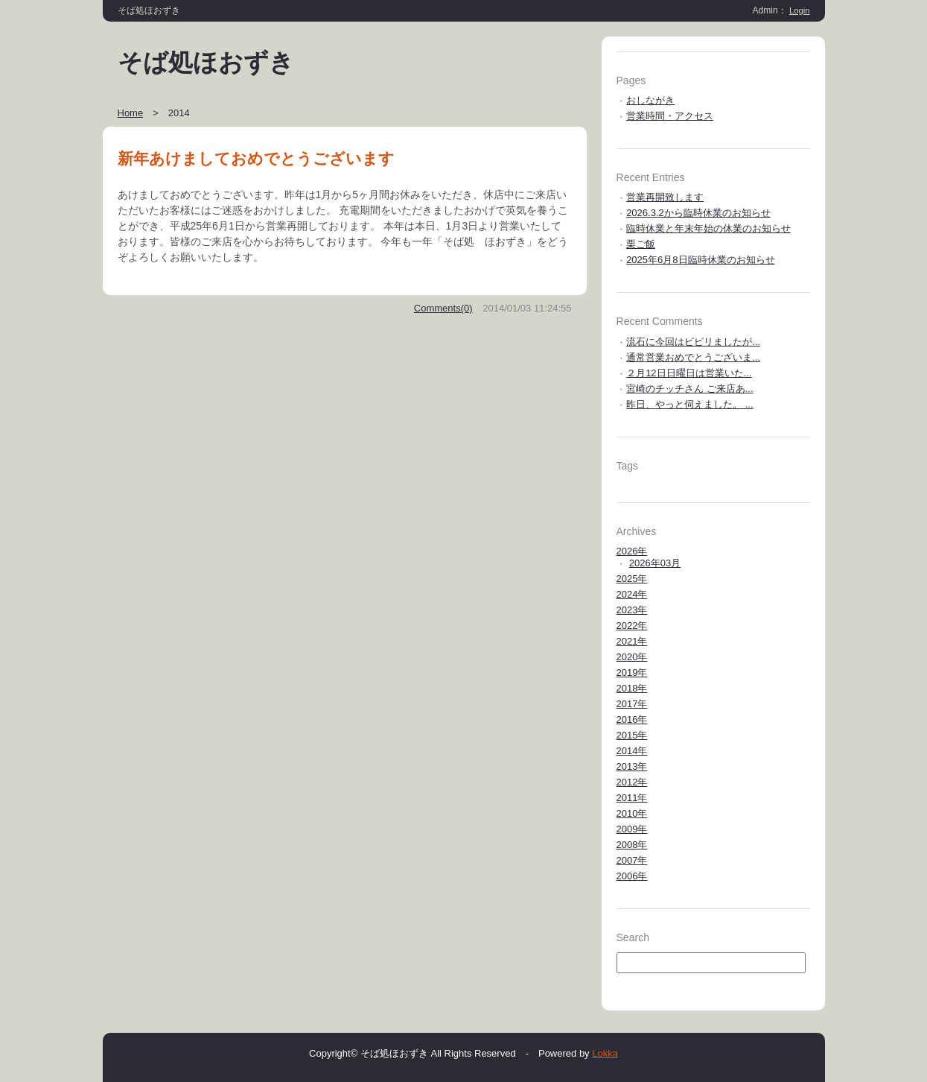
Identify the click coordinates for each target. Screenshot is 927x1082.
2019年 (632, 672)
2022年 (632, 625)
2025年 (632, 578)
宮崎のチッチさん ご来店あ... (689, 388)
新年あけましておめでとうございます (256, 158)
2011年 (632, 797)
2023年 (632, 610)
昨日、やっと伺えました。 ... (689, 404)
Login (799, 10)
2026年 (632, 551)
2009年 (632, 829)
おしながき (650, 100)
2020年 (632, 656)
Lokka (605, 1053)
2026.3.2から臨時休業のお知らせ (698, 212)
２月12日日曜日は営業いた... (688, 373)
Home (131, 112)
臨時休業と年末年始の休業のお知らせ (708, 228)
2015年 (632, 735)
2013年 (632, 766)
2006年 (632, 876)
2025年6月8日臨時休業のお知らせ (700, 259)
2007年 (632, 860)
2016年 (632, 719)
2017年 (632, 703)
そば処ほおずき (206, 62)
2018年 (632, 688)
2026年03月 (655, 563)
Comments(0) (443, 308)
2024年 (632, 594)
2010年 (632, 813)
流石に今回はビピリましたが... (693, 341)
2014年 (632, 750)
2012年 (632, 782)
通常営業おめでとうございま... (693, 357)
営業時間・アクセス (669, 115)
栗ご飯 (640, 244)
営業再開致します (665, 197)
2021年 (632, 641)
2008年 (632, 844)
